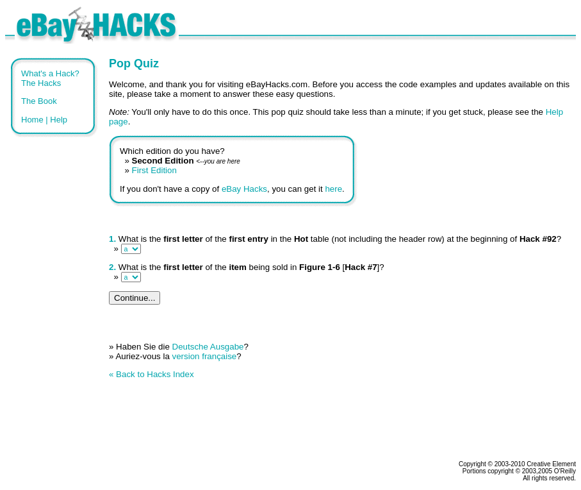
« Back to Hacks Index (151, 374)
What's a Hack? (50, 73)
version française (204, 356)
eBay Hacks (244, 189)
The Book (39, 101)
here (333, 189)
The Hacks (41, 83)
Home (32, 119)
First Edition (154, 170)
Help (58, 119)
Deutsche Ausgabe (208, 346)
